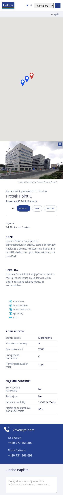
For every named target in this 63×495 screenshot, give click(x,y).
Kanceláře (30, 182)
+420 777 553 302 (20, 443)
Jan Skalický (15, 437)
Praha (39, 182)
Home (21, 182)
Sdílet (50, 208)
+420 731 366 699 (20, 455)
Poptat (23, 208)
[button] (23, 83)
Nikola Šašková (17, 450)
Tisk (37, 208)
